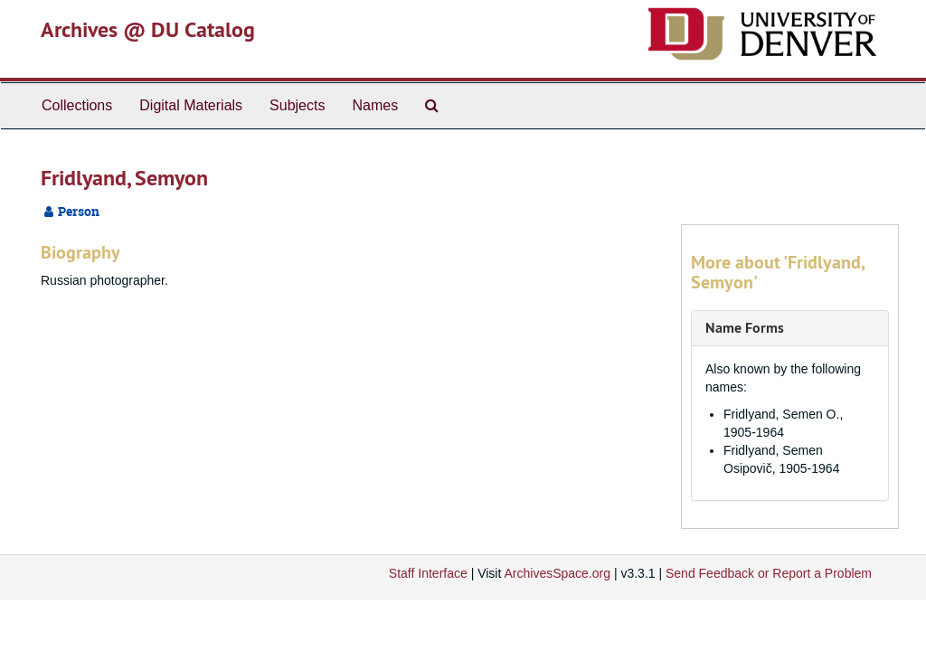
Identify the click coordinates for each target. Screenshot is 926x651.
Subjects (297, 105)
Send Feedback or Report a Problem (769, 573)
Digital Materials (190, 105)
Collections (77, 105)
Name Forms (744, 327)
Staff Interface (428, 573)
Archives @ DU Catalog (148, 29)
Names (375, 105)
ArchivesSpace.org (557, 573)
